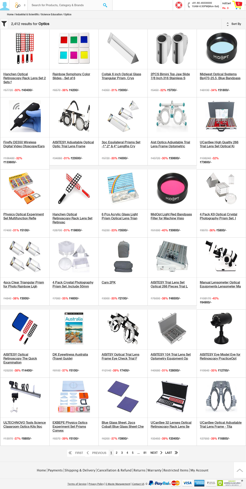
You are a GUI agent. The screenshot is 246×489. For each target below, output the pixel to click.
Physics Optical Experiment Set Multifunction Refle (23, 216)
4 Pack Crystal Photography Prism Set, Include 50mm (73, 284)
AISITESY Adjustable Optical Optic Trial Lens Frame (73, 144)
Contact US (138, 484)
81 (145, 452)
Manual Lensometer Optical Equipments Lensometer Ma (220, 284)
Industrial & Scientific (27, 14)
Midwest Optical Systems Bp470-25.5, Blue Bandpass (220, 76)
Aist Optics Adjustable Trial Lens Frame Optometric (170, 144)
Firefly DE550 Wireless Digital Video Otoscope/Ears (24, 144)
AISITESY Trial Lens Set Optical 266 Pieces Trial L (169, 284)
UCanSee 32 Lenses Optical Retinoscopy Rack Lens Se (171, 424)
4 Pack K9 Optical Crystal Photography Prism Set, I (218, 216)
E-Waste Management (118, 484)
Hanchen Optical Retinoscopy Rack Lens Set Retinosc (72, 218)
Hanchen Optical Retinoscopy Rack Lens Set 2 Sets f (24, 78)
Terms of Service (77, 484)
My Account (199, 470)
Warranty (154, 470)
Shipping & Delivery (80, 470)
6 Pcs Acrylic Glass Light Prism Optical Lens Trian (120, 216)
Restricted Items (175, 470)
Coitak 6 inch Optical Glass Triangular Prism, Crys (121, 76)
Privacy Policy (96, 484)
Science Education (51, 14)
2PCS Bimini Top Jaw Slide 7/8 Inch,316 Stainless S (170, 76)
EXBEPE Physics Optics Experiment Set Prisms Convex (70, 426)
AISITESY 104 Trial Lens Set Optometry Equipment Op (171, 356)
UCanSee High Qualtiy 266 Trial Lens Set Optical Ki (219, 144)
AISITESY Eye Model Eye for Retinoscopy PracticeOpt (220, 356)
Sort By (234, 24)
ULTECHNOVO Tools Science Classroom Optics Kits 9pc (24, 424)
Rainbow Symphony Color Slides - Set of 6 (71, 76)
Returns (139, 470)
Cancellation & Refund (114, 470)
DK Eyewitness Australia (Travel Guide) (70, 356)
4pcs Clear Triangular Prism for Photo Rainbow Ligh (23, 284)
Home (10, 14)
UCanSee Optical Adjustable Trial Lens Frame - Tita (221, 424)
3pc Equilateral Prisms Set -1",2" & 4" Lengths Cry (121, 144)
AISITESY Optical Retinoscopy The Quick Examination (20, 358)
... (138, 452)
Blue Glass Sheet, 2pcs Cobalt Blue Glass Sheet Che (123, 424)
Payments (55, 470)
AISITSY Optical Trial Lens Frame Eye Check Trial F (120, 356)
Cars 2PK (109, 282)
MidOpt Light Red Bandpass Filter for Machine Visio (171, 216)
